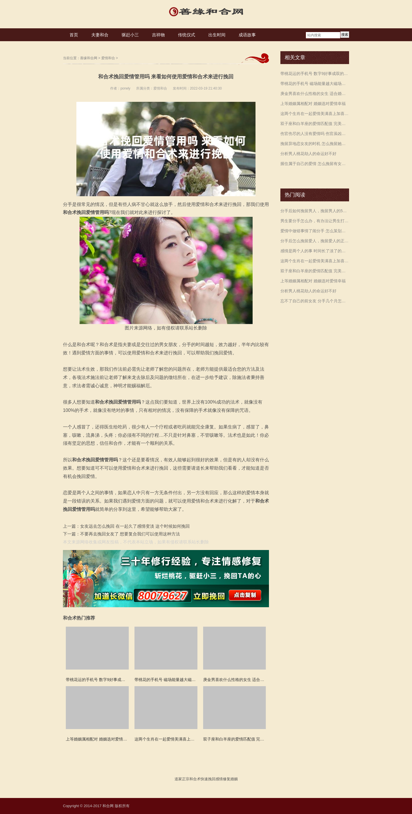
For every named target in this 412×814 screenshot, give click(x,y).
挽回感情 (215, 779)
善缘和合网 (88, 58)
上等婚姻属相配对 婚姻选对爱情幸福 (313, 103)
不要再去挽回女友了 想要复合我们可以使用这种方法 (130, 533)
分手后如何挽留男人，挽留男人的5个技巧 (314, 211)
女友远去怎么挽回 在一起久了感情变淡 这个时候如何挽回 (135, 526)
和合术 (195, 779)
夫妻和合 (99, 34)
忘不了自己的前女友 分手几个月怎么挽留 (314, 301)
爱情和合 (108, 58)
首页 (74, 34)
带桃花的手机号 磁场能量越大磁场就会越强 (314, 83)
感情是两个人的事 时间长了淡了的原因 (314, 251)
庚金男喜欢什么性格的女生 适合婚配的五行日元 (314, 93)
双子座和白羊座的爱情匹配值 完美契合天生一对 (314, 123)
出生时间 (216, 34)
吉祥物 (158, 34)
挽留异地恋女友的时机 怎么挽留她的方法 (314, 143)
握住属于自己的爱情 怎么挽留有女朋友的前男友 (314, 163)
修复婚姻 (230, 779)
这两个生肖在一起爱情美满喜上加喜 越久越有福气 (314, 113)
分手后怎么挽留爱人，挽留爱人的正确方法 (314, 241)
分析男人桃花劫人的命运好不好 (308, 153)
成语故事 (247, 34)
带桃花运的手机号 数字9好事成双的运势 (314, 73)
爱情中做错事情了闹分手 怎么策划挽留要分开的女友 (314, 231)
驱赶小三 (130, 34)
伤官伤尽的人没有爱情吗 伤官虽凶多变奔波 (314, 133)
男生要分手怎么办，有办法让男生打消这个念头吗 (314, 221)
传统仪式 (186, 34)
